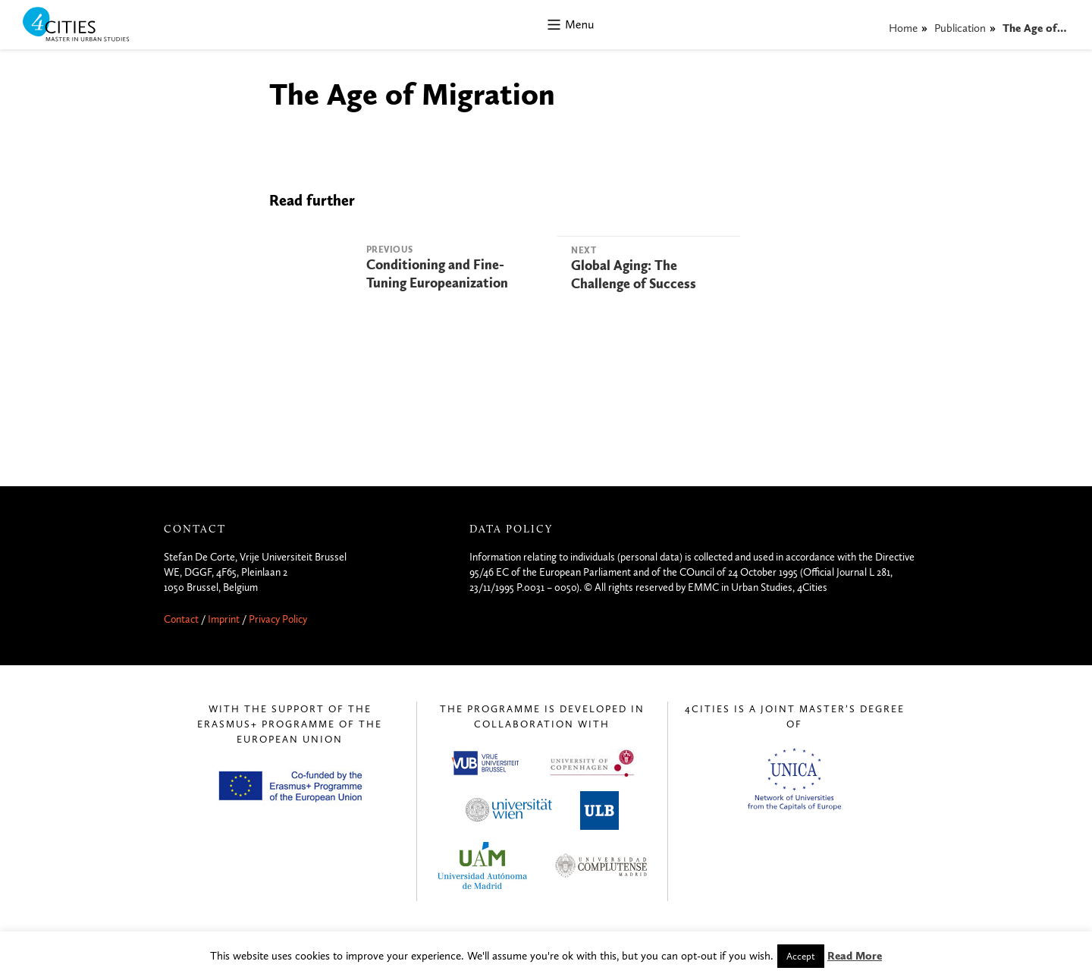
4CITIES (86, 25)
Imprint (224, 619)
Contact (181, 619)
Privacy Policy (278, 619)
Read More (854, 956)
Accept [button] (800, 956)
